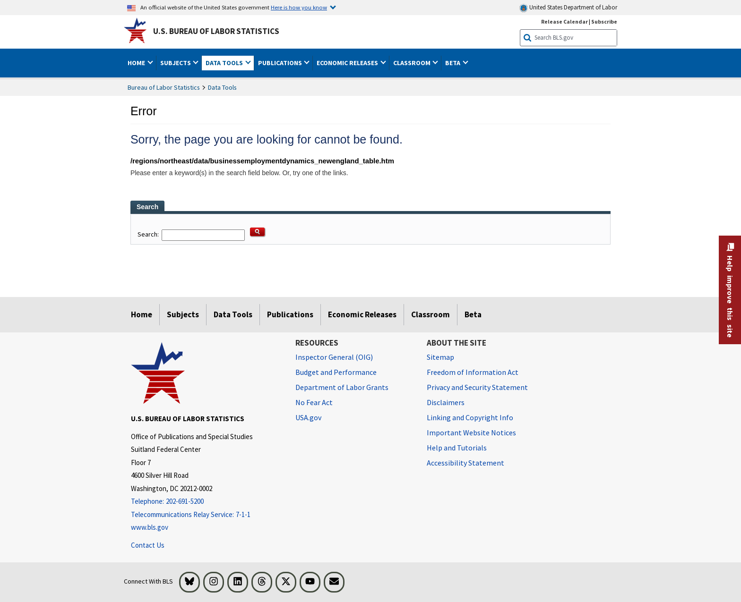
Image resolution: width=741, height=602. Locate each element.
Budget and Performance (336, 372)
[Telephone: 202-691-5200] (206, 501)
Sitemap (440, 357)
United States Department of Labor (568, 7)
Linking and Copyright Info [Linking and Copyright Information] (470, 417)
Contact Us (147, 545)
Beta (473, 314)
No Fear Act (314, 402)
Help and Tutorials (457, 447)
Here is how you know (299, 7)
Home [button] (137, 63)
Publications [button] (280, 63)
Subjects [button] (176, 63)
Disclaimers (446, 402)
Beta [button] (453, 63)
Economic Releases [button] (348, 63)
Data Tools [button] (225, 63)
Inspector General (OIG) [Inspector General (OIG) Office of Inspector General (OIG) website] (334, 357)
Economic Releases (362, 314)
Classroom (430, 314)
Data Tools (222, 87)
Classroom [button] (412, 63)
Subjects (183, 314)
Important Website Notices (471, 432)
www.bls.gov (149, 527)
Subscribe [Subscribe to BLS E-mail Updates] (604, 21)
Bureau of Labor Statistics (164, 87)
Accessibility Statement (465, 462)
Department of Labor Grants (341, 387)
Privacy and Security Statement (477, 387)
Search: (149, 234)
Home (141, 314)
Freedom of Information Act (472, 372)
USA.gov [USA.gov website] (308, 417)
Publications (290, 314)
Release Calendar (564, 21)
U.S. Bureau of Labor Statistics (216, 31)
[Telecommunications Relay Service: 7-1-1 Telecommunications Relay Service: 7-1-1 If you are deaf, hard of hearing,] (206, 514)
